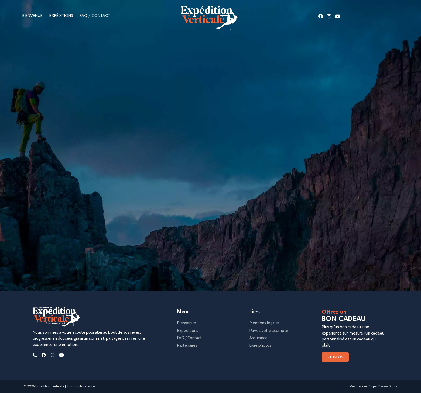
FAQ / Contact (95, 16)
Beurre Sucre (387, 386)
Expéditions (61, 16)
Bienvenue (32, 16)
